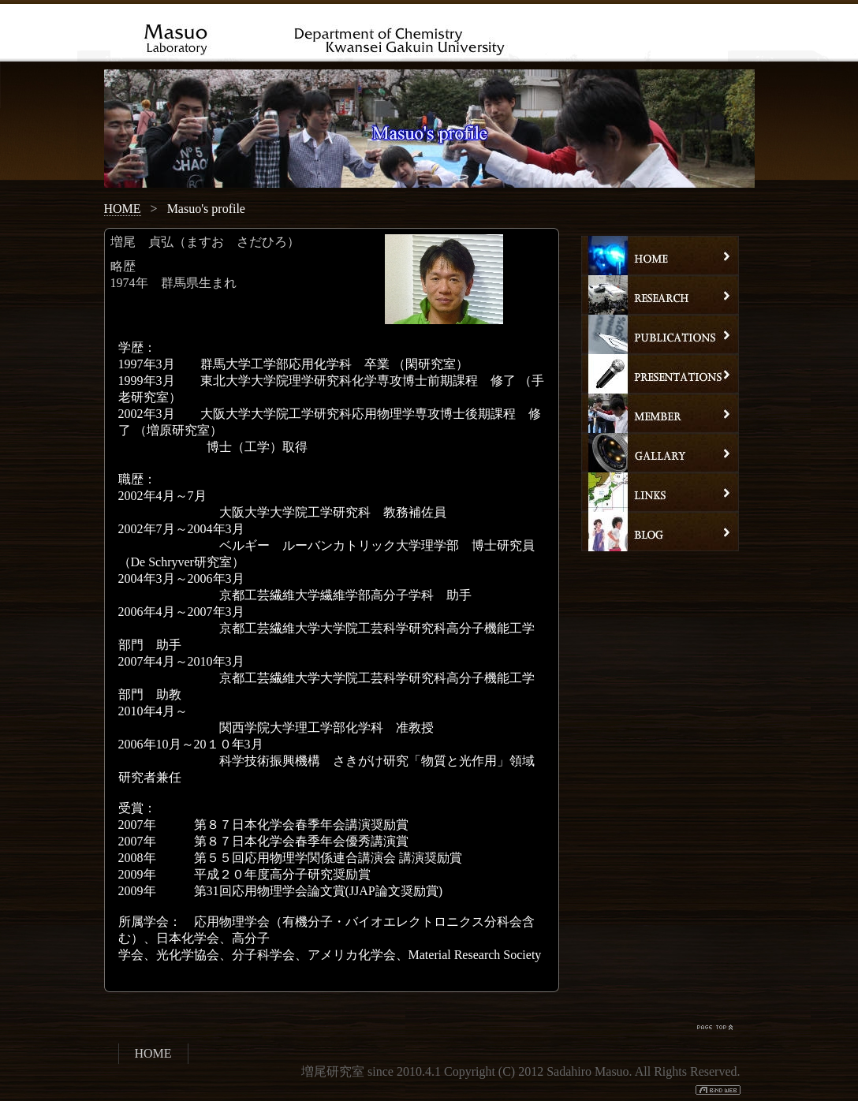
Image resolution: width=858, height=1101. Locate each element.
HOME (122, 208)
